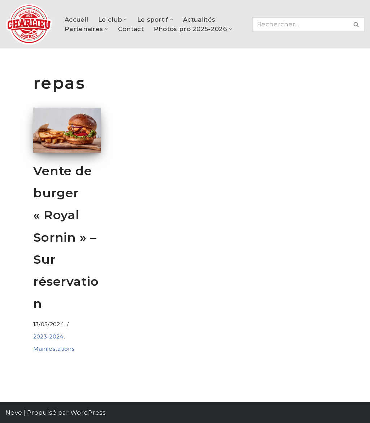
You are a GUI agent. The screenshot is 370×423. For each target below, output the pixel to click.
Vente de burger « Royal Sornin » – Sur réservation (66, 237)
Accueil (76, 19)
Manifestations (53, 348)
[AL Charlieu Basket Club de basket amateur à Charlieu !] (28, 24)
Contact (131, 29)
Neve (13, 412)
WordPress (88, 412)
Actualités (199, 19)
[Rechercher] (300, 24)
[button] (125, 19)
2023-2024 (48, 336)
